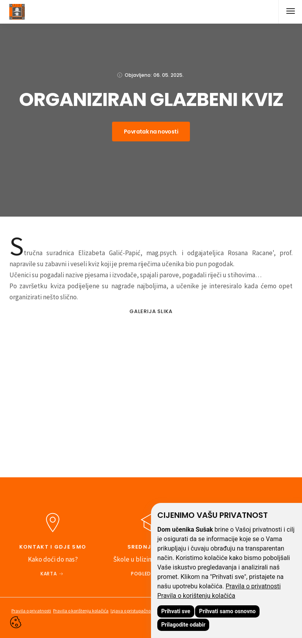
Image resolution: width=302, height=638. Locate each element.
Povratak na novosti (151, 131)
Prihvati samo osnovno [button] (227, 611)
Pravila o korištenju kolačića (196, 595)
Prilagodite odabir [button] (183, 624)
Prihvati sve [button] (175, 611)
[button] (290, 12)
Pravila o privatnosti (253, 586)
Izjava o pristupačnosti (132, 611)
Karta (49, 573)
